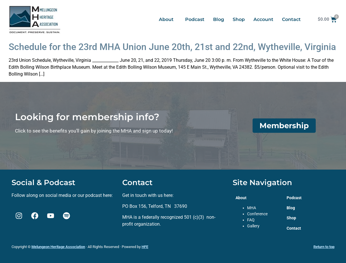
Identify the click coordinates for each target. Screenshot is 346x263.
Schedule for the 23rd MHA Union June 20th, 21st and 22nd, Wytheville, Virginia (172, 46)
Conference (257, 214)
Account (263, 19)
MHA (251, 208)
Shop (239, 19)
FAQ (251, 220)
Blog (218, 19)
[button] (168, 19)
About (166, 19)
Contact (291, 19)
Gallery (253, 226)
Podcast (194, 19)
